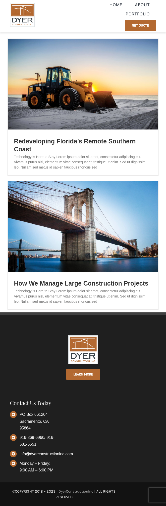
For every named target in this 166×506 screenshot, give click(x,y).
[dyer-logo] (22, 5)
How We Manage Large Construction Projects (81, 283)
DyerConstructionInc (75, 491)
